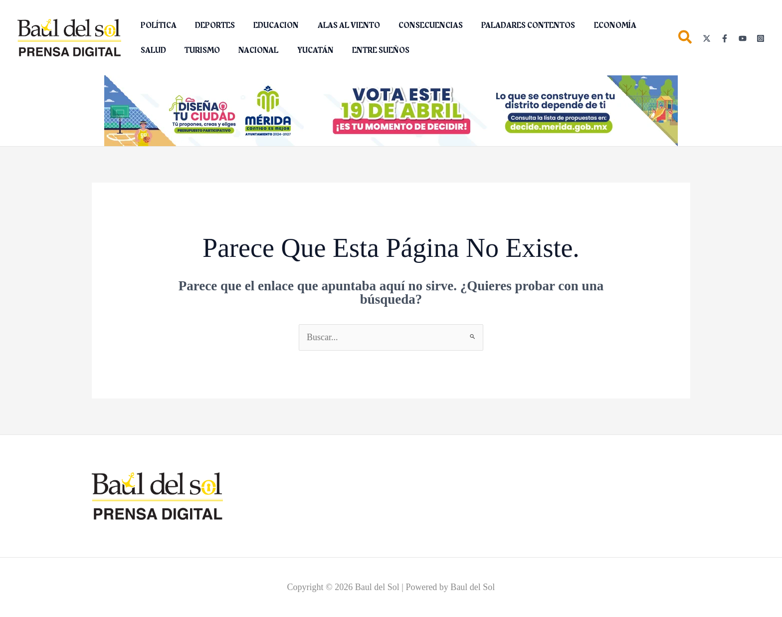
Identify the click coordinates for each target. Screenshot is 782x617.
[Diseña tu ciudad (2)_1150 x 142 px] (391, 110)
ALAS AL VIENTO (339, 25)
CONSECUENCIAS (419, 25)
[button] (685, 39)
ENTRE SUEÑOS (327, 50)
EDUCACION (269, 25)
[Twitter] (707, 38)
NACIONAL (210, 50)
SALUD (647, 25)
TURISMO (157, 50)
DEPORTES (211, 25)
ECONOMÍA (598, 25)
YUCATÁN (264, 50)
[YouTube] (743, 38)
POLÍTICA (157, 25)
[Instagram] (761, 38)
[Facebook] (725, 38)
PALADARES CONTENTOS (514, 25)
